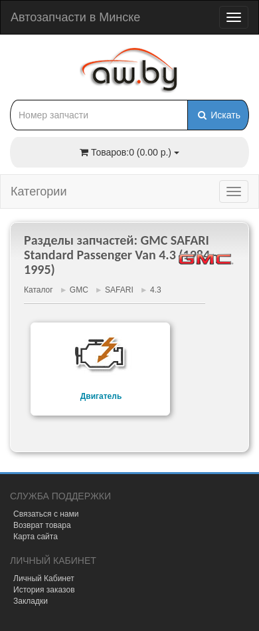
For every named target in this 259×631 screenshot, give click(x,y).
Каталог (38, 290)
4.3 (155, 290)
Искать (218, 115)
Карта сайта (35, 536)
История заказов (44, 589)
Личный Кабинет (43, 578)
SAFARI (119, 290)
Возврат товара (42, 525)
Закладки (30, 601)
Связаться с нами (45, 514)
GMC (79, 290)
